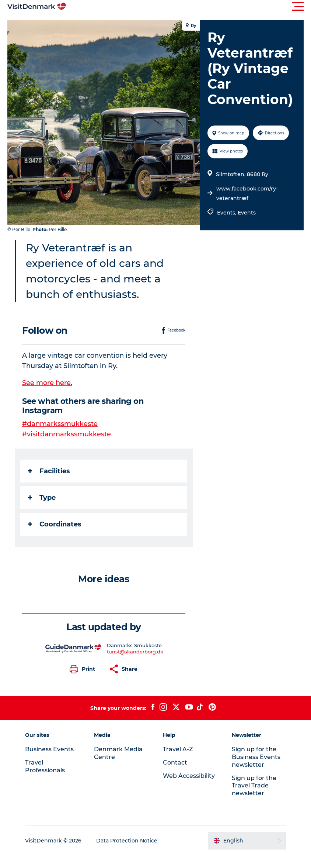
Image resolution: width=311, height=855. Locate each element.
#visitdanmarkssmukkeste (66, 434)
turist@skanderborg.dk (135, 652)
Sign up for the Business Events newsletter (256, 757)
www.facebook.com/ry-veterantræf (247, 193)
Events (247, 212)
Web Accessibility (189, 775)
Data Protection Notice (126, 840)
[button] (189, 6)
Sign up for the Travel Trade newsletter (254, 786)
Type (42, 498)
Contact (175, 762)
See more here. (47, 383)
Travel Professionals (45, 766)
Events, (227, 212)
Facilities (49, 471)
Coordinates (54, 524)
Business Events (49, 749)
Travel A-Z (178, 749)
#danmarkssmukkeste (60, 424)
